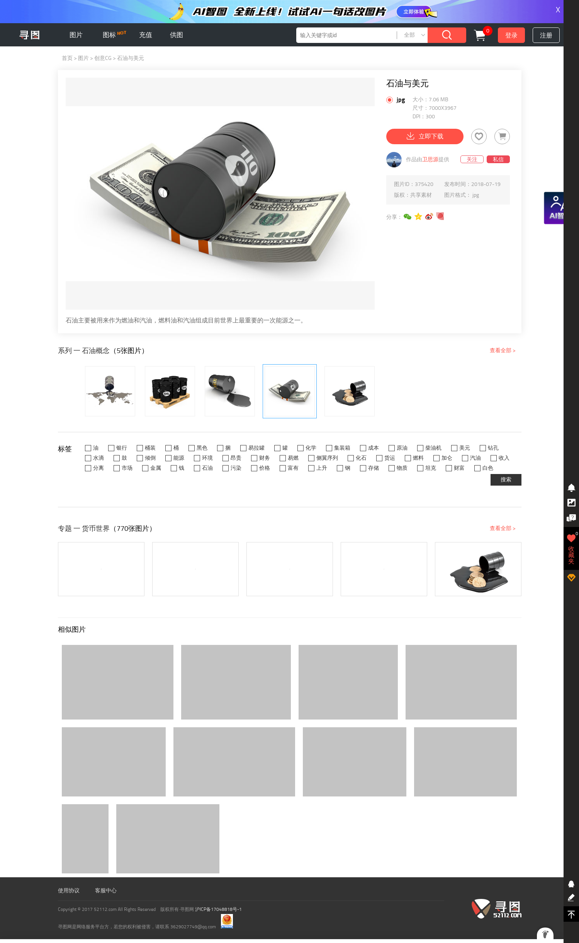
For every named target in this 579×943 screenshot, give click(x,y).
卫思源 (430, 159)
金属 (155, 468)
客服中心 (106, 890)
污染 (236, 468)
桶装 (150, 448)
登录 (511, 35)
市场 (127, 468)
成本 (373, 448)
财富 (459, 468)
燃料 (418, 458)
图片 (76, 35)
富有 (293, 468)
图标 (114, 35)
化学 (311, 448)
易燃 (293, 458)
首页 (67, 58)
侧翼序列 (327, 458)
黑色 (202, 448)
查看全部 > (503, 350)
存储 (373, 468)
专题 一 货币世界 (84, 528)
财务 (264, 458)
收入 (504, 458)
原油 (402, 448)
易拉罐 (256, 448)
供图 (176, 35)
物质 (402, 468)
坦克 (430, 468)
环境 (207, 458)
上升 (321, 468)
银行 (121, 448)
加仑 (446, 458)
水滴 (98, 458)
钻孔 (493, 448)
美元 (464, 448)
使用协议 (69, 890)
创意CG (103, 58)
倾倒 (150, 458)
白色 (487, 468)
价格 (264, 468)
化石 (361, 458)
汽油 (475, 458)
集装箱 (342, 448)
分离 (98, 468)
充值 (145, 35)
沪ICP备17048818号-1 (218, 909)
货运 (389, 458)
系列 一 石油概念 (84, 350)
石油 (207, 468)
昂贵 (236, 458)
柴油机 (433, 448)
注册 (546, 35)
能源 (178, 458)
